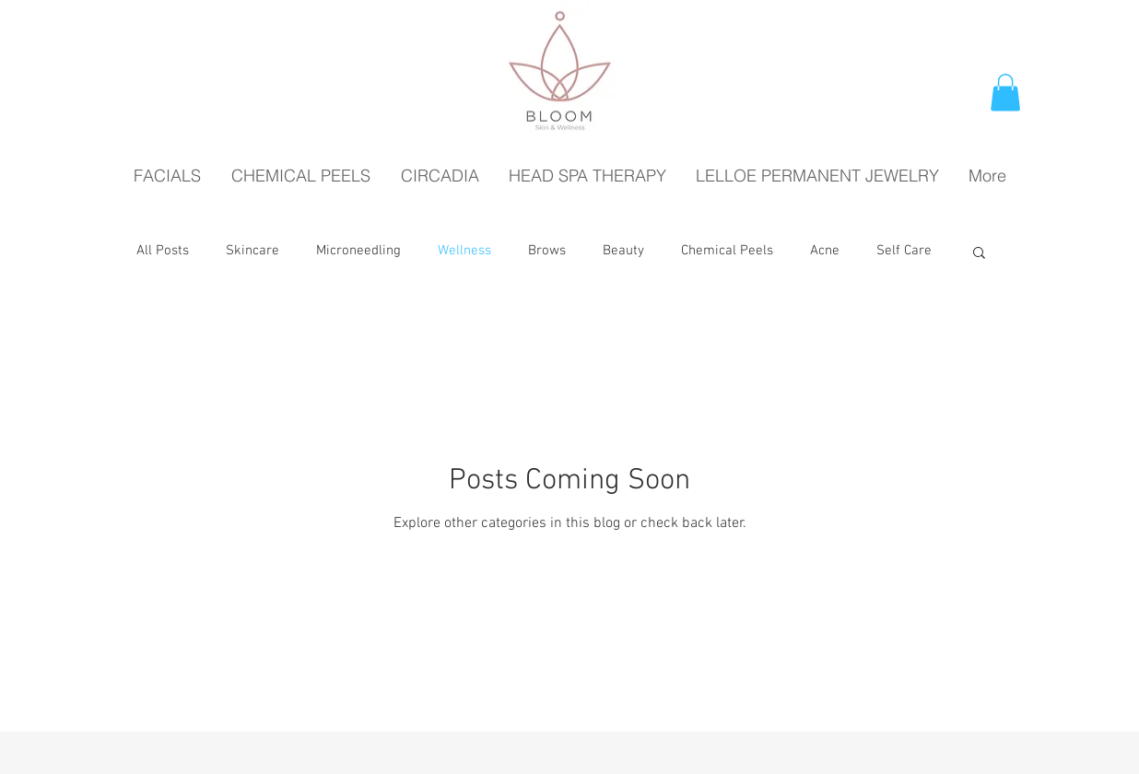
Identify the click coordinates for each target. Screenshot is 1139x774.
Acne (825, 250)
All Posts (162, 250)
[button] (1005, 92)
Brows (547, 250)
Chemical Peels (727, 250)
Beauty (623, 250)
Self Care (904, 250)
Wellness (464, 250)
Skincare (252, 250)
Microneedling (358, 250)
